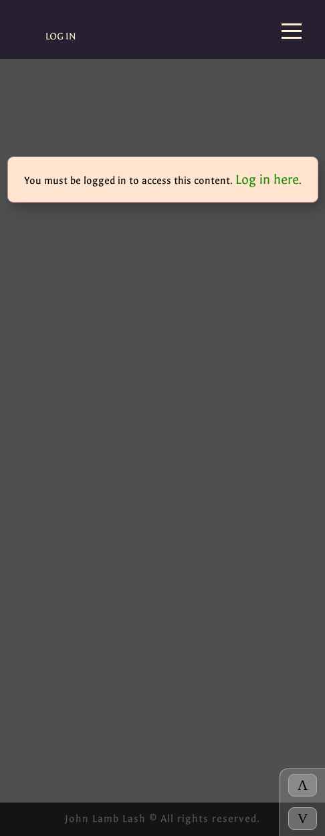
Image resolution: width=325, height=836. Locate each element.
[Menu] (292, 32)
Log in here (267, 179)
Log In (60, 36)
